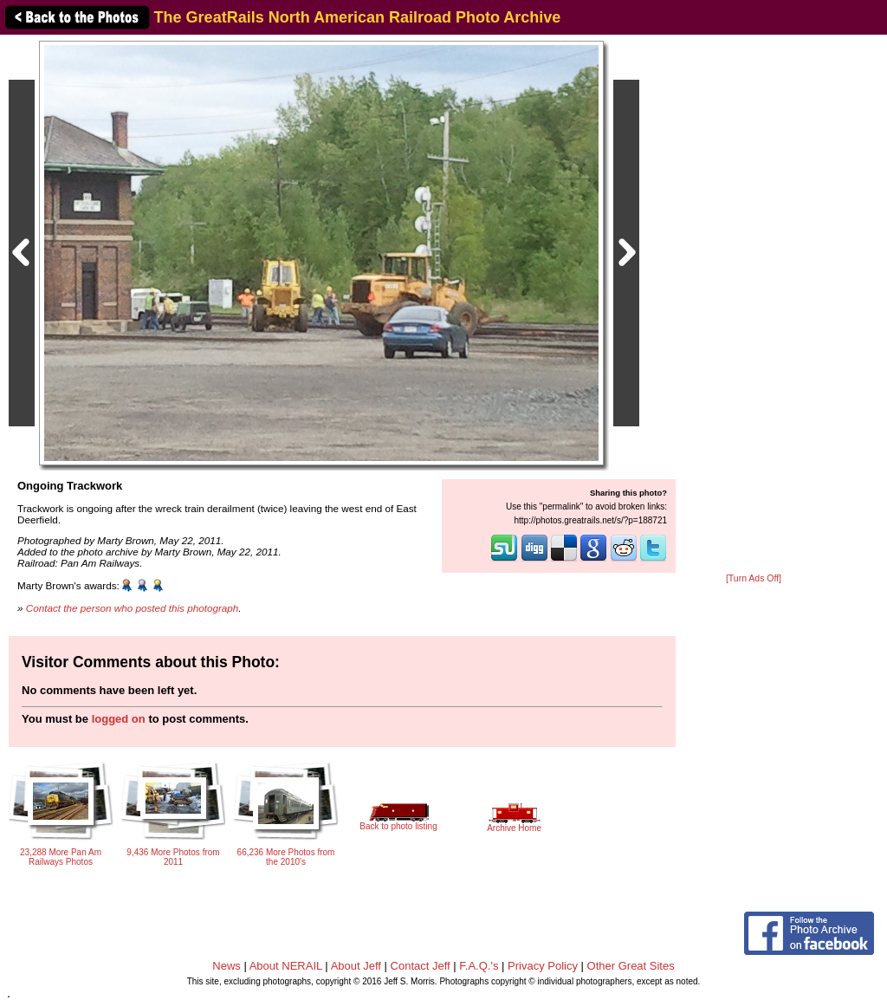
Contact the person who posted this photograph (132, 608)
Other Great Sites (631, 965)
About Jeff (356, 965)
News (226, 965)
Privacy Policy (543, 965)
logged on (119, 718)
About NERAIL (285, 965)
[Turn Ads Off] (753, 578)
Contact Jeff (420, 965)
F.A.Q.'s (478, 965)
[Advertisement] (753, 305)
